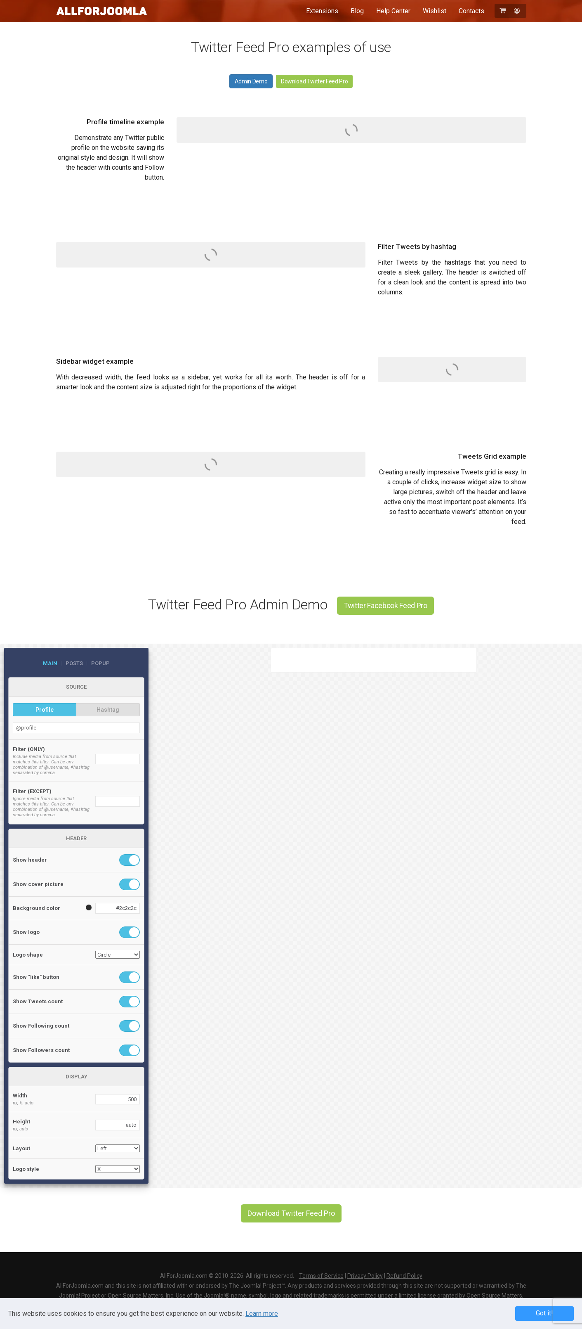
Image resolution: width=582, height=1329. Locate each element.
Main (50, 663)
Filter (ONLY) (29, 749)
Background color (36, 908)
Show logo (26, 932)
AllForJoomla (101, 11)
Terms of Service (321, 1275)
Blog (357, 11)
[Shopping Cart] (503, 10)
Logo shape (28, 955)
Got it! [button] (544, 1313)
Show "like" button (36, 977)
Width (20, 1095)
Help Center (393, 11)
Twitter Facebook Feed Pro (385, 605)
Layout (21, 1148)
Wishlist (434, 11)
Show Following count (41, 1026)
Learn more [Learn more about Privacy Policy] (261, 1313)
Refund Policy (404, 1275)
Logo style (26, 1169)
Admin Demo (251, 81)
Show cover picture (38, 884)
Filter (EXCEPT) (32, 791)
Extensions (322, 11)
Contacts (471, 11)
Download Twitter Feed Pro (314, 81)
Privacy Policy (365, 1275)
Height (21, 1121)
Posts (74, 663)
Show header (30, 860)
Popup (100, 663)
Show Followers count (41, 1050)
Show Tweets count (38, 1001)
